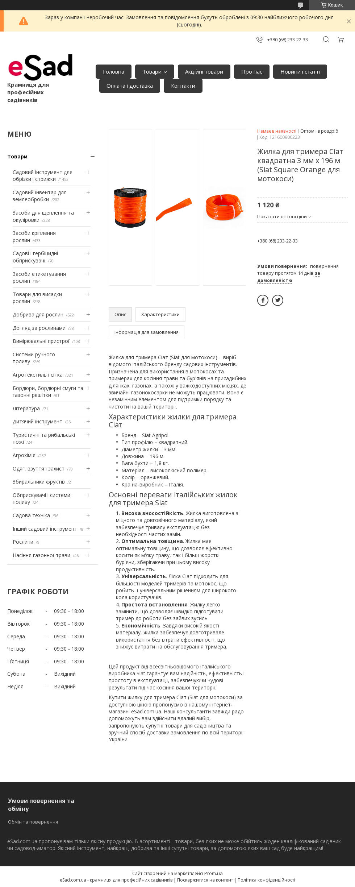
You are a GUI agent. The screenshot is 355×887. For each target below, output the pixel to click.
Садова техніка (31, 515)
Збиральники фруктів (39, 481)
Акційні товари (204, 71)
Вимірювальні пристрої (41, 340)
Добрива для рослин (38, 314)
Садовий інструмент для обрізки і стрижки (42, 176)
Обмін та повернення (33, 821)
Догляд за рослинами (39, 327)
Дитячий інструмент (37, 421)
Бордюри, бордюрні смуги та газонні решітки (48, 392)
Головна (113, 71)
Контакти (183, 85)
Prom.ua (213, 873)
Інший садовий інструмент (45, 528)
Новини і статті (300, 71)
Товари (152, 71)
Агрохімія (24, 455)
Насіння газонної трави (41, 555)
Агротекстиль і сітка (38, 374)
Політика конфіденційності (266, 880)
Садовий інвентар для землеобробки (40, 196)
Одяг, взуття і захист (38, 468)
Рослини (23, 541)
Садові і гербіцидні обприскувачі (35, 257)
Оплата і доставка (129, 85)
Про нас (251, 71)
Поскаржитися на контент (205, 880)
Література (26, 408)
